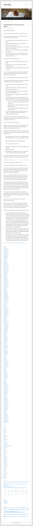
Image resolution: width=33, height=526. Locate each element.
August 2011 (5, 422)
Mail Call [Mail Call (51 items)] (16, 514)
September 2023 (6, 285)
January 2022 (5, 309)
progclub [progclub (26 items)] (9, 516)
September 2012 (6, 408)
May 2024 (5, 275)
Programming (5, 460)
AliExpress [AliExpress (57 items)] (6, 507)
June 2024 (5, 274)
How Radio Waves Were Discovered (8, 486)
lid (12, 242)
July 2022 (5, 302)
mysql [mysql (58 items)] (23, 514)
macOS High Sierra (19, 242)
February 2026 (5, 250)
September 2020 (6, 329)
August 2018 (5, 348)
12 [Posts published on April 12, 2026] (26, 492)
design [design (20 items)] (7, 509)
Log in (4, 499)
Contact (10, 18)
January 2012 (5, 416)
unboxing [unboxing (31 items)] (24, 516)
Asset (4, 428)
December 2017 (6, 352)
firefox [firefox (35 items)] (24, 509)
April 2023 (5, 291)
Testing (5, 467)
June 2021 (5, 318)
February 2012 (5, 415)
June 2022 (5, 303)
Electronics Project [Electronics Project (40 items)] (14, 509)
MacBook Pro (15, 242)
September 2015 (6, 376)
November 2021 (6, 312)
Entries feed (5, 500)
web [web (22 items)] (27, 516)
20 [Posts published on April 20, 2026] (5, 494)
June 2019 (5, 343)
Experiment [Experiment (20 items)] (20, 509)
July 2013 (5, 404)
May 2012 (5, 411)
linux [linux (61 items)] (14, 514)
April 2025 (5, 262)
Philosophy (5, 457)
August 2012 (5, 409)
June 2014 (5, 394)
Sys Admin (7, 242)
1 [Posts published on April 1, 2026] (12, 491)
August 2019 (5, 341)
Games (4, 440)
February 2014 (5, 398)
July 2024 (5, 273)
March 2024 (5, 278)
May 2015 (5, 381)
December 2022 (6, 296)
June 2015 (5, 380)
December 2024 (6, 267)
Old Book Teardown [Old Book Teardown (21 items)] (27, 514)
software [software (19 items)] (17, 516)
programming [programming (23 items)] (11, 516)
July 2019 (5, 342)
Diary (4, 438)
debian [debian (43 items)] (5, 509)
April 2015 (5, 382)
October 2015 (5, 375)
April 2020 (5, 335)
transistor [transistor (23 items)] (19, 516)
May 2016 (5, 370)
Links (23, 18)
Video (4, 472)
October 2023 (5, 284)
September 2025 (6, 256)
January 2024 (5, 280)
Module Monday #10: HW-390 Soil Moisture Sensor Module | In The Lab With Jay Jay (15, 487)
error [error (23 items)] (18, 509)
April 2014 (5, 397)
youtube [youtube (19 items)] (4, 518)
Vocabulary (5, 473)
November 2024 (6, 268)
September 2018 (6, 347)
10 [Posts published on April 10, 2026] (19, 492)
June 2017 (5, 357)
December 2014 (6, 387)
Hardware (5, 443)
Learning (5, 450)
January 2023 (5, 295)
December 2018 (6, 346)
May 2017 (5, 358)
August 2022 (5, 301)
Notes (4, 456)
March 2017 (5, 360)
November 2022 (6, 297)
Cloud (4, 433)
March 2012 (5, 414)
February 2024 (5, 279)
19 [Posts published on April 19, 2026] (26, 493)
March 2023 (5, 292)
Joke (4, 449)
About (7, 18)
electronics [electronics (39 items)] (9, 509)
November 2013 (6, 399)
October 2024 (5, 269)
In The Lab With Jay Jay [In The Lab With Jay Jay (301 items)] (12, 512)
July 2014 (5, 393)
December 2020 (6, 325)
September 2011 (6, 421)
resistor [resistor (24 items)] (15, 516)
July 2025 (5, 258)
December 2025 (6, 252)
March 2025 (5, 263)
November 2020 (6, 326)
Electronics (5, 439)
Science (5, 462)
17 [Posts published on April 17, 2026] (19, 493)
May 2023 (5, 290)
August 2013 (5, 403)
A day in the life (6, 485)
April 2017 (5, 359)
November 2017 (6, 353)
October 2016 (5, 365)
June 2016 (5, 369)
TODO (4, 468)
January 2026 (5, 251)
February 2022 (5, 308)
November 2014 (6, 388)
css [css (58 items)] (27, 507)
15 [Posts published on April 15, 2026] (12, 493)
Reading (5, 461)
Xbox (4, 478)
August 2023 (5, 286)
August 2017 (5, 354)
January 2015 (5, 386)
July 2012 (5, 410)
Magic (4, 451)
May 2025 (5, 261)
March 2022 (5, 307)
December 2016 (6, 364)
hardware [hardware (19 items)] (26, 509)
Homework (5, 444)
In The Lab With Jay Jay (15, 18)
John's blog (7, 4)
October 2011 (5, 420)
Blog (4, 18)
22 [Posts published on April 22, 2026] (12, 494)
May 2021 (5, 319)
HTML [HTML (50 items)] (28, 509)
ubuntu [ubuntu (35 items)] (21, 516)
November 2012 (6, 405)
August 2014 (5, 392)
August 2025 (5, 257)
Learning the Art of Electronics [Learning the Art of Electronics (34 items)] (8, 514)
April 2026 (5, 247)
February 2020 (5, 337)
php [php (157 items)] (5, 516)
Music (20, 18)
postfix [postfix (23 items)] (6, 516)
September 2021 (6, 314)
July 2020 (5, 331)
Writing (5, 477)
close (11, 242)
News (4, 455)
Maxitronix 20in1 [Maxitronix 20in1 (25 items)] (20, 514)
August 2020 (5, 330)
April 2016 (5, 371)
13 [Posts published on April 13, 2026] (5, 493)
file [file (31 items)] (22, 509)
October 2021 (5, 313)
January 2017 (5, 363)
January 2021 (5, 324)
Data (4, 434)
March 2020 (5, 336)
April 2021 (5, 320)
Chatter (5, 432)
